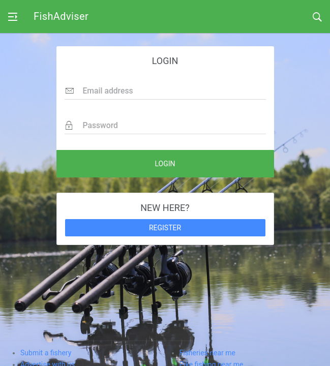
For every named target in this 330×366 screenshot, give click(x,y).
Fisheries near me (207, 353)
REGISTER (165, 228)
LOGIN (165, 164)
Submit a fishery (45, 353)
